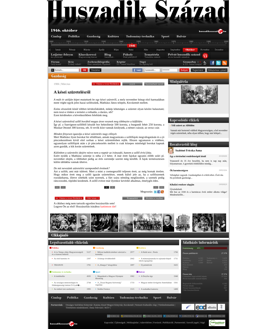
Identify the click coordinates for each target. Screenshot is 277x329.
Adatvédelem (146, 322)
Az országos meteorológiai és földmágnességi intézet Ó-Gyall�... (66, 283)
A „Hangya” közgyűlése (107, 265)
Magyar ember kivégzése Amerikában (156, 282)
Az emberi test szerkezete (64, 289)
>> (162, 187)
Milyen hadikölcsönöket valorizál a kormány (110, 253)
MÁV (107, 307)
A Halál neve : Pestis (149, 252)
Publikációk (168, 322)
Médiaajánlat (133, 322)
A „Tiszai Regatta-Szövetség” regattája (108, 283)
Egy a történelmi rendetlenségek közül (188, 156)
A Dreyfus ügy (147, 276)
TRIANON (58, 265)
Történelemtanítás (166, 305)
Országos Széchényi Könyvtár (79, 305)
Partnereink (180, 322)
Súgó (202, 322)
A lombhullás (59, 276)
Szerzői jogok (193, 322)
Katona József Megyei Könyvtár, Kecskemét (113, 305)
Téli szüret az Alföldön (182, 125)
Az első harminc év (62, 258)
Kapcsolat (108, 322)
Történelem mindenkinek (77, 307)
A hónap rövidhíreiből (106, 258)
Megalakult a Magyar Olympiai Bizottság (109, 277)
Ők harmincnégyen (179, 170)
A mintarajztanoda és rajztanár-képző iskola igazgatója (155, 259)
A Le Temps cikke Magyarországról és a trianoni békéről (67, 253)
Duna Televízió (96, 307)
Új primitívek (146, 265)
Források (157, 322)
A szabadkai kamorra (149, 289)
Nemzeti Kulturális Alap (146, 305)
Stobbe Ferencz (103, 289)
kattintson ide (107, 206)
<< (57, 187)
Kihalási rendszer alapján (182, 184)
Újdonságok (120, 322)
